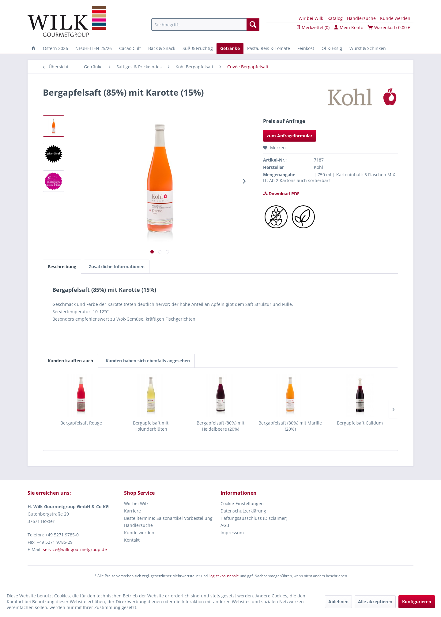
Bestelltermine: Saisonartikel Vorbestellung (168, 518)
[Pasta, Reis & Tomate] (268, 48)
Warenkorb (389, 27)
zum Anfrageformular (289, 136)
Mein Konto (348, 27)
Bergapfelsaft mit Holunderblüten (150, 426)
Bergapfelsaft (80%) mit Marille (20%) (290, 426)
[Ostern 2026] (55, 48)
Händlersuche (361, 18)
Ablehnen (338, 601)
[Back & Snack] (162, 48)
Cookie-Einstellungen (242, 503)
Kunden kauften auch (70, 361)
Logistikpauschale (224, 575)
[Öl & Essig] (332, 48)
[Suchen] (253, 24)
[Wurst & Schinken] (368, 48)
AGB (225, 525)
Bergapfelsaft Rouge (81, 423)
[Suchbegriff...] (205, 24)
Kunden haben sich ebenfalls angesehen (148, 361)
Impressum (232, 532)
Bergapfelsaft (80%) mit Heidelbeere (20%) (220, 426)
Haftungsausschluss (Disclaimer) (254, 518)
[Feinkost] (306, 48)
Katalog (335, 18)
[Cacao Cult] (130, 48)
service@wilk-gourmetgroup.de (75, 549)
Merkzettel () (313, 27)
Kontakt (132, 540)
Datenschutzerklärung (243, 511)
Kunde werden (395, 18)
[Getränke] (230, 48)
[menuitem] (205, 24)
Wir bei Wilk (311, 18)
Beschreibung (62, 266)
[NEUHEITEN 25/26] (93, 48)
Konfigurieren (416, 601)
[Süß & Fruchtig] (198, 48)
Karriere (132, 511)
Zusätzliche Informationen (117, 266)
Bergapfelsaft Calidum (360, 423)
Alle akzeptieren (375, 601)
